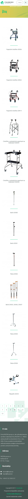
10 (14, 409)
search (25, 2)
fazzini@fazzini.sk (7, 474)
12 (22, 409)
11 (18, 409)
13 (2, 413)
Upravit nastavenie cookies (14, 496)
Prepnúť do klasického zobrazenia (14, 491)
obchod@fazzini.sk (8, 471)
